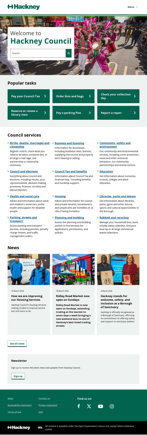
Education (106, 171)
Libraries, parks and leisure (118, 196)
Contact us (44, 398)
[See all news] (17, 344)
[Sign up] (18, 376)
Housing (60, 196)
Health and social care (25, 196)
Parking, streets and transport (24, 219)
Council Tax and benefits (72, 171)
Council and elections (24, 171)
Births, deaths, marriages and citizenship (27, 145)
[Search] (69, 53)
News (10, 398)
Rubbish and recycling (115, 218)
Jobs (41, 412)
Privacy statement (48, 405)
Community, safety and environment (116, 145)
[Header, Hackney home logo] (24, 7)
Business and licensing (70, 143)
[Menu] (133, 7)
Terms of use (14, 412)
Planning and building (70, 218)
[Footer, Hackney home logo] (19, 428)
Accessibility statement (20, 405)
